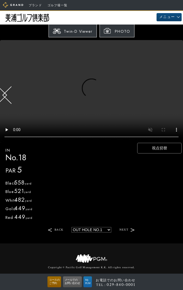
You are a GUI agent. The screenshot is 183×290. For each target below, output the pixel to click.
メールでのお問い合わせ (72, 281)
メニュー (167, 17)
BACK (59, 230)
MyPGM (88, 281)
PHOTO (122, 31)
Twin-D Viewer (78, 31)
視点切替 (159, 148)
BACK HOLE (6, 95)
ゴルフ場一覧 (57, 5)
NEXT (123, 230)
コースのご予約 (54, 281)
